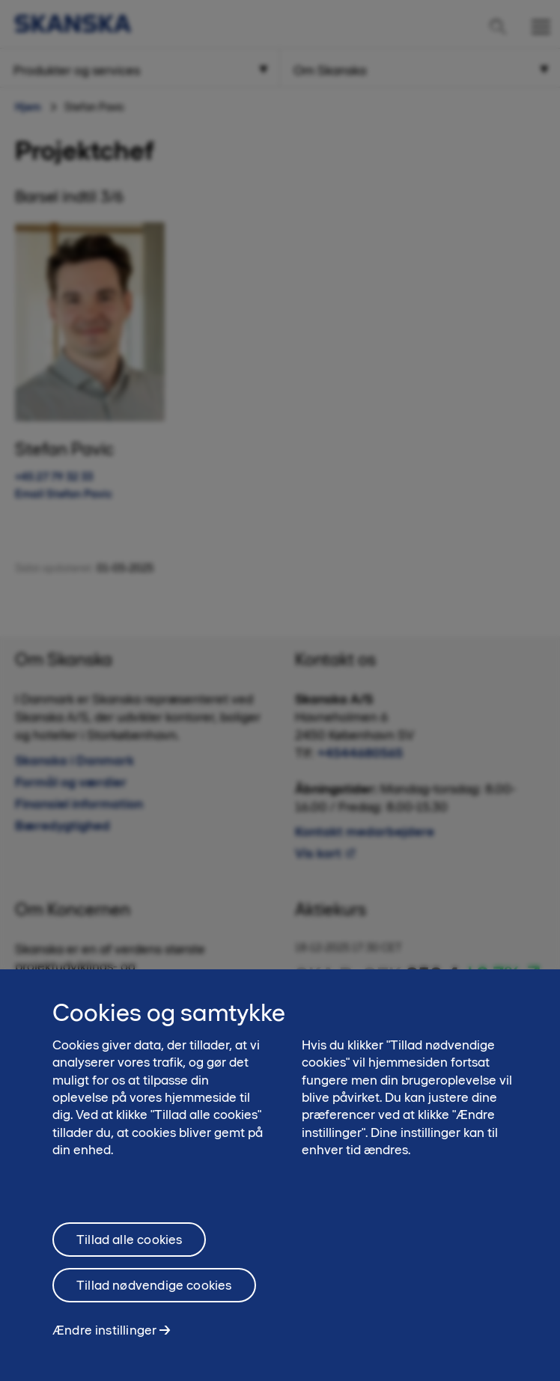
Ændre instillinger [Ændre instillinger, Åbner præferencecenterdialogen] (104, 1336)
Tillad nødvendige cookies (154, 1291)
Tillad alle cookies (129, 1245)
